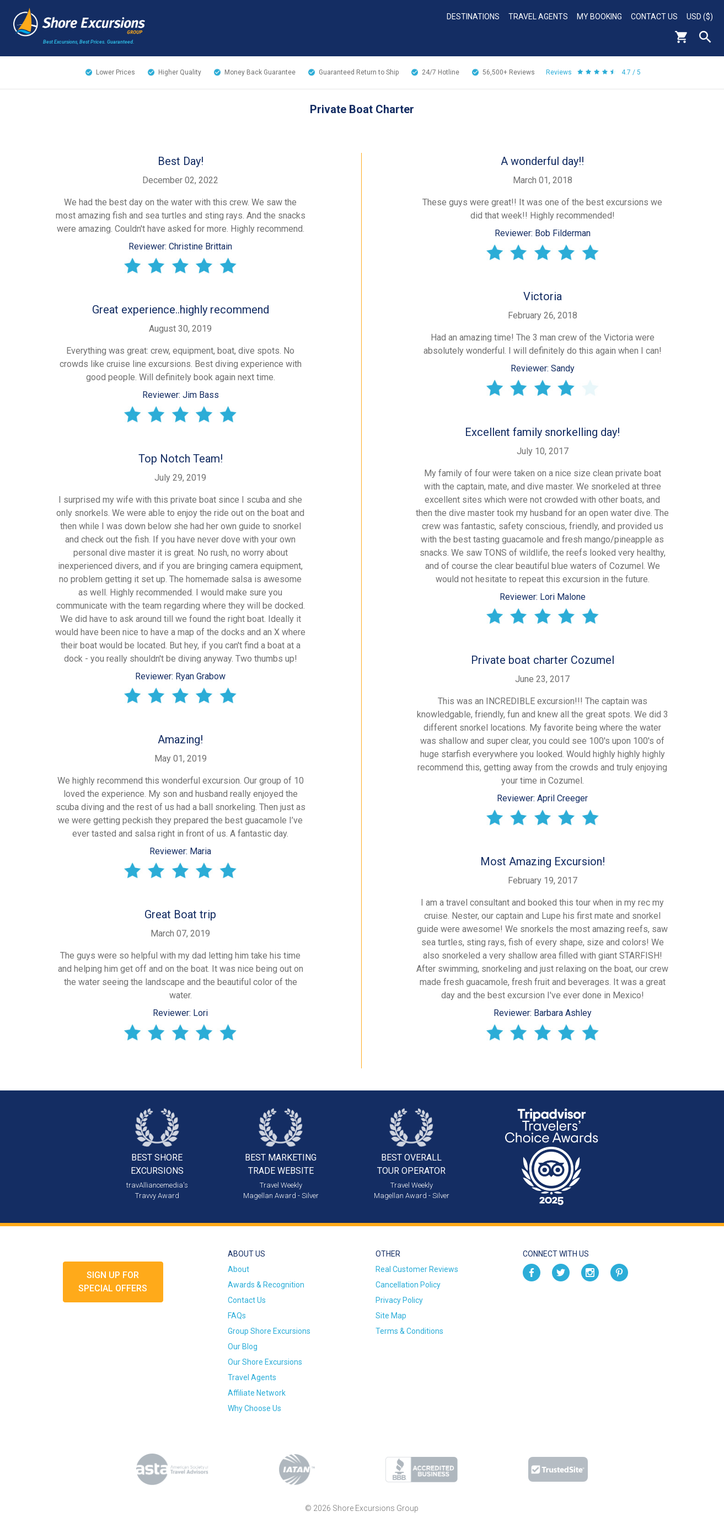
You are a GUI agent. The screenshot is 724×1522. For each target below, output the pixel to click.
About (238, 1269)
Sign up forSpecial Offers (112, 1282)
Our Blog (243, 1346)
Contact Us (654, 16)
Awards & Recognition (266, 1284)
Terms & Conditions (409, 1331)
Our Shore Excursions (265, 1362)
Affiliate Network (257, 1392)
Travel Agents (538, 16)
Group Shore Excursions (269, 1331)
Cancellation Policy (408, 1284)
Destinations (473, 16)
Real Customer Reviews (417, 1269)
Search (705, 37)
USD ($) (700, 16)
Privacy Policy (399, 1300)
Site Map (391, 1315)
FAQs (237, 1315)
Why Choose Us (254, 1408)
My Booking (599, 16)
